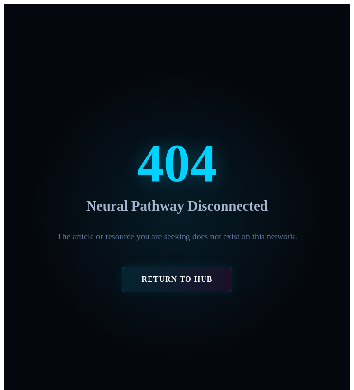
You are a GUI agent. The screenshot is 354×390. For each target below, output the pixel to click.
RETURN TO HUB (177, 279)
